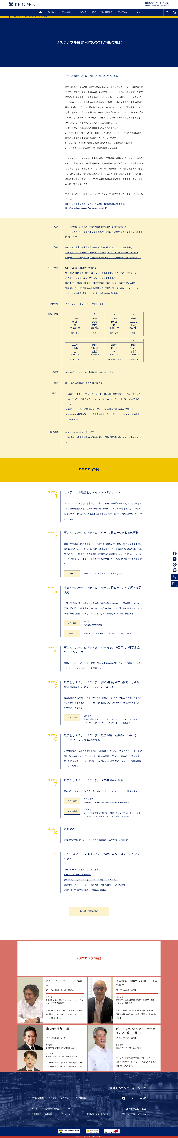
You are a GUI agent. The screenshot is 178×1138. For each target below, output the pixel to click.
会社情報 (48, 1114)
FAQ (86, 1109)
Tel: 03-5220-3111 (135, 1108)
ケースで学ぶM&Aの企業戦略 (77, 875)
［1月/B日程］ (111, 880)
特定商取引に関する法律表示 (96, 1114)
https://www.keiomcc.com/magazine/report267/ (86, 208)
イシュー (138, 12)
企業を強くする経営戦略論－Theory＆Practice (86, 890)
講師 (94, 12)
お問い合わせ (174, 584)
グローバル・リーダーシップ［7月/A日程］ (84, 880)
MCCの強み (67, 12)
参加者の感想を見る (89, 911)
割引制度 (65, 1098)
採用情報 (35, 1114)
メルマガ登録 (80, 1098)
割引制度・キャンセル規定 (101, 372)
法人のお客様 (106, 12)
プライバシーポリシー (70, 1114)
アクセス (35, 1109)
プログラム (82, 12)
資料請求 (174, 577)
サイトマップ (73, 1109)
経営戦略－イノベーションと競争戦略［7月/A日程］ (88, 885)
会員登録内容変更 (51, 1109)
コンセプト (51, 12)
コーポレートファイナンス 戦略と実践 (82, 869)
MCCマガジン (123, 12)
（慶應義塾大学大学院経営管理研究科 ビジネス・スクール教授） (99, 247)
